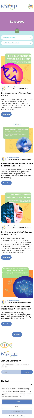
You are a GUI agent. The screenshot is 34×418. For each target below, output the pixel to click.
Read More (6, 114)
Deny (17, 406)
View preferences (17, 412)
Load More (17, 334)
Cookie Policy (12, 416)
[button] (31, 384)
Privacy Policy (20, 416)
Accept (17, 401)
